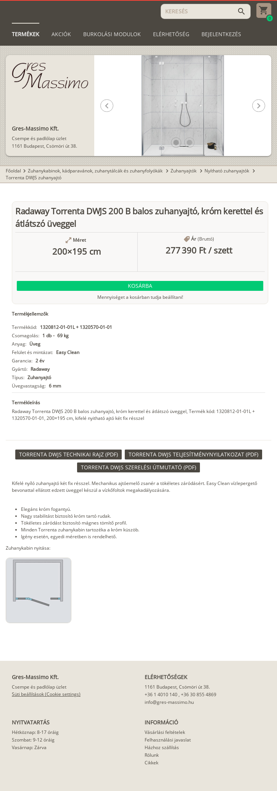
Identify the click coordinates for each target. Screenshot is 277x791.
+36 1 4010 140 (161, 694)
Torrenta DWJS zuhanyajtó (33, 177)
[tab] (25, 34)
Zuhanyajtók (184, 170)
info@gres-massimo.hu (169, 702)
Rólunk (152, 755)
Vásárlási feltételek (165, 732)
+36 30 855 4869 (198, 694)
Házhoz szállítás (162, 747)
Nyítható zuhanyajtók (227, 170)
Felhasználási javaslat (168, 740)
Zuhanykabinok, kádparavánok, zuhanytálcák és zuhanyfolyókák (96, 170)
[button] (176, 142)
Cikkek (151, 762)
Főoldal (13, 170)
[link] (68, 454)
